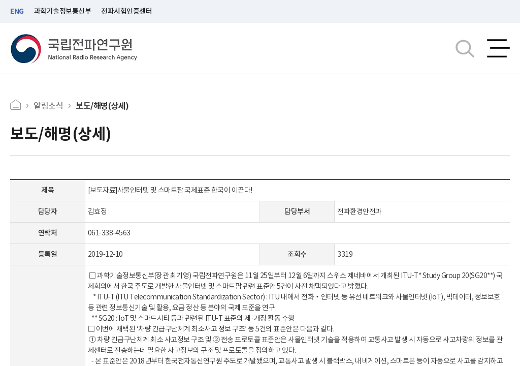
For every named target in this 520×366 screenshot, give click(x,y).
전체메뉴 (498, 48)
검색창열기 (465, 48)
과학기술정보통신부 (62, 11)
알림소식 (48, 106)
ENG (17, 11)
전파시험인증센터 (126, 11)
